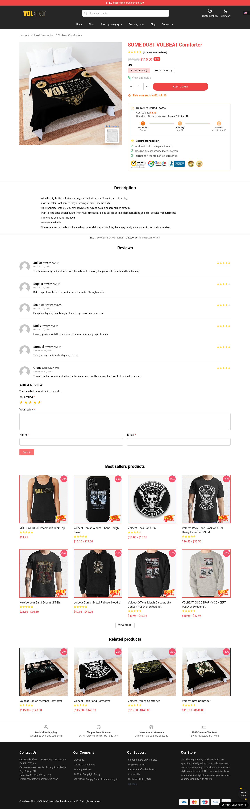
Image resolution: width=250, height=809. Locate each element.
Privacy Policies (82, 769)
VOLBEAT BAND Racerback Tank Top (42, 528)
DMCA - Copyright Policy (87, 774)
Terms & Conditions (84, 764)
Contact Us (134, 774)
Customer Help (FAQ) (139, 779)
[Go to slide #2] (80, 153)
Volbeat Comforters (70, 35)
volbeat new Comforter (196, 701)
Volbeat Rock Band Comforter (92, 701)
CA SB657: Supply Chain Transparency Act (97, 779)
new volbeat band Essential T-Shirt (40, 602)
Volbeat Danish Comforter (144, 701)
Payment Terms (136, 764)
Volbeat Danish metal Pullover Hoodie (97, 602)
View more (125, 625)
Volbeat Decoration (42, 35)
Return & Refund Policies (141, 769)
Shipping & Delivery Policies (142, 759)
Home (23, 35)
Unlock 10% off (243, 794)
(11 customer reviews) (155, 52)
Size (130, 65)
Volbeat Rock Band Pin (142, 528)
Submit (27, 452)
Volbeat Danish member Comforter (40, 701)
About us (79, 759)
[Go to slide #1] (61, 153)
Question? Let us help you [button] (234, 805)
